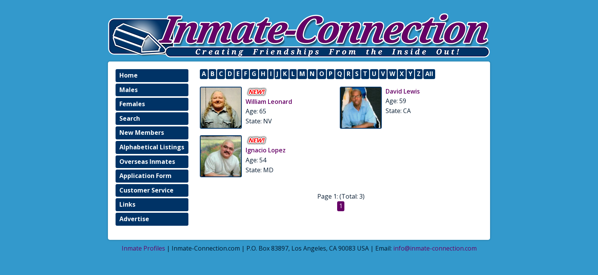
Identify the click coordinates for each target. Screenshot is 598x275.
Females (132, 104)
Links (127, 204)
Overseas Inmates (147, 161)
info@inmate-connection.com (435, 248)
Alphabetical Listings (151, 147)
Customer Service (146, 190)
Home (128, 75)
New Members (141, 132)
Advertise (134, 219)
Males (128, 90)
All (429, 74)
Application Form (145, 175)
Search (129, 118)
